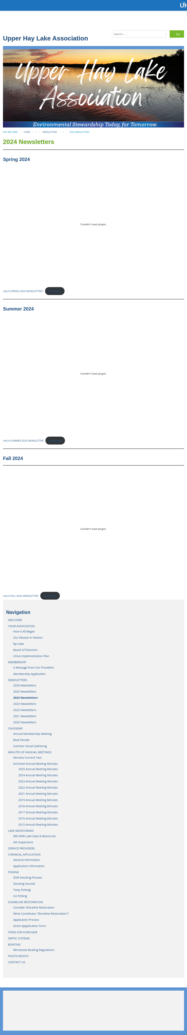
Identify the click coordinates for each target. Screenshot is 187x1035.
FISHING (13, 870)
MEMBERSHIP (17, 660)
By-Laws (18, 641)
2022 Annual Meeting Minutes (38, 785)
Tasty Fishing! (22, 887)
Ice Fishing (20, 894)
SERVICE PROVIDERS (21, 846)
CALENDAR (15, 726)
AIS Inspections (23, 840)
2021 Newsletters (24, 714)
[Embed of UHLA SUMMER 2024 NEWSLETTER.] (93, 371)
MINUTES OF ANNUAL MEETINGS (30, 750)
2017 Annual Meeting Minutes (38, 810)
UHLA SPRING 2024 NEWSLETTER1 (23, 289)
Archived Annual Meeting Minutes (35, 761)
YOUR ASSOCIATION (21, 624)
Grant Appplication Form (29, 924)
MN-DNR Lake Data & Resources (34, 834)
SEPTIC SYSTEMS (19, 936)
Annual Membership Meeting (32, 731)
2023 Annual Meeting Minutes (38, 779)
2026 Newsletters (24, 683)
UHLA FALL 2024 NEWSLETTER (20, 593)
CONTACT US (16, 960)
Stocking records (24, 881)
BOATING (14, 942)
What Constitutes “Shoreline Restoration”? (41, 911)
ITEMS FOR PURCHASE (22, 930)
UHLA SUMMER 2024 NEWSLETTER (23, 438)
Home (27, 129)
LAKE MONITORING (21, 828)
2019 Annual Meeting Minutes (38, 797)
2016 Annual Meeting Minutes (38, 816)
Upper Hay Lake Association (45, 36)
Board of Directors (25, 648)
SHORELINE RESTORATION (25, 900)
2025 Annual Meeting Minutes (38, 767)
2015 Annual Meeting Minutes (38, 822)
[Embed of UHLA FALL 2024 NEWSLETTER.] (93, 526)
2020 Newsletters (24, 720)
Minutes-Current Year (27, 755)
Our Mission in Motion (28, 635)
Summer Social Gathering (30, 744)
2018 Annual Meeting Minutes (38, 804)
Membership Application (29, 671)
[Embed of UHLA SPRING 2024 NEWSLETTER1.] (93, 222)
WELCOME (15, 618)
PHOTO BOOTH (18, 953)
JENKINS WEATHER (93, 1006)
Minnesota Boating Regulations (33, 947)
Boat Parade (21, 738)
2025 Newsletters (24, 689)
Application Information (29, 864)
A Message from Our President (33, 665)
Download (55, 289)
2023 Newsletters (24, 701)
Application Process (26, 917)
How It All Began (24, 629)
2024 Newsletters (25, 695)
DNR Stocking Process (27, 875)
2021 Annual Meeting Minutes (38, 791)
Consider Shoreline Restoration (34, 905)
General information (26, 858)
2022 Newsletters (24, 707)
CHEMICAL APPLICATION (24, 852)
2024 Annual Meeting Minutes (38, 773)
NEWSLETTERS (49, 130)
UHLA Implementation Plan (31, 654)
